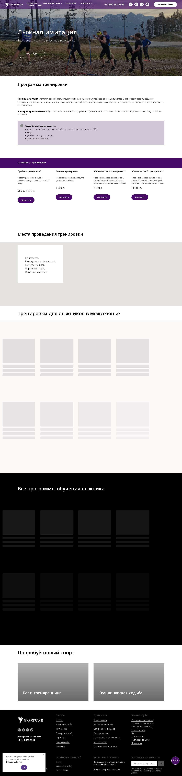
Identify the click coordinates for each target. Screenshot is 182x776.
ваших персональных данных (146, 772)
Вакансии (60, 746)
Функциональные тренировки (107, 737)
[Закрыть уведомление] (43, 754)
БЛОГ (40, 5)
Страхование (137, 736)
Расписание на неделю (142, 720)
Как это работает (14, 762)
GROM (103, 764)
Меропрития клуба (63, 766)
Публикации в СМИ (140, 739)
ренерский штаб (64, 733)
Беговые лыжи (100, 742)
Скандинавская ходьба (104, 728)
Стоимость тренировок (142, 723)
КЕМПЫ (31, 5)
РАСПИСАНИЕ (70, 3)
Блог (133, 733)
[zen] (136, 4)
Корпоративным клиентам (106, 746)
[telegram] (142, 4)
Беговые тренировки (103, 724)
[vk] (131, 4)
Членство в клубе (64, 724)
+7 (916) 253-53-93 (114, 4)
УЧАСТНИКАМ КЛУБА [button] (51, 3)
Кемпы (58, 762)
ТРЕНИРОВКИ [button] (32, 3)
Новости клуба (138, 730)
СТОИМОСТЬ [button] (85, 3)
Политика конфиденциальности (107, 769)
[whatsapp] (147, 4)
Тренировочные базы (141, 726)
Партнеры (60, 737)
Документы (136, 743)
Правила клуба (63, 742)
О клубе (59, 720)
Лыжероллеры (100, 720)
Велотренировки (101, 733)
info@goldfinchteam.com (29, 736)
